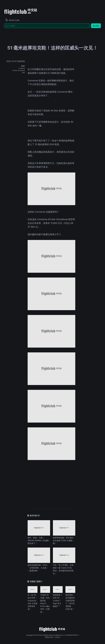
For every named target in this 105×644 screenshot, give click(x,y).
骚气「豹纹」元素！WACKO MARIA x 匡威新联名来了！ (38, 540)
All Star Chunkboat (19, 70)
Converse (21, 68)
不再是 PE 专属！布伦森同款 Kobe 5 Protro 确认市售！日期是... (45, 603)
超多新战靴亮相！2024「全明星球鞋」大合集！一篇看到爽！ (38, 568)
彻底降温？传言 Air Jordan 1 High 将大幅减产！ (57, 600)
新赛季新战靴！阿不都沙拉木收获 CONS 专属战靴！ (63, 540)
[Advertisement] (51, 483)
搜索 (96, 26)
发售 (23, 72)
